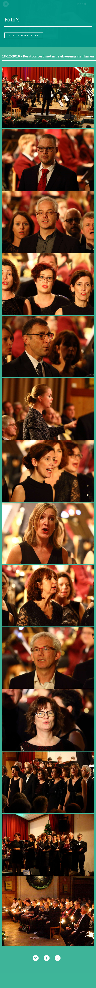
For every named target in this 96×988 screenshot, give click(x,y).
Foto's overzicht (23, 35)
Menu (82, 4)
